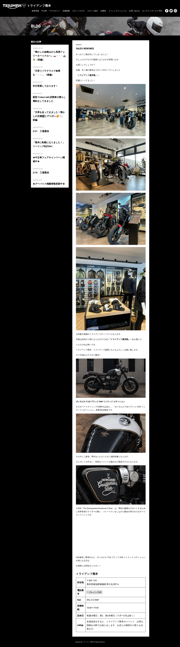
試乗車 (106, 11)
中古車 (50, 11)
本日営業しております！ (45, 84)
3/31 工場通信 (40, 125)
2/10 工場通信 (40, 166)
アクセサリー (61, 11)
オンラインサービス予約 (153, 11)
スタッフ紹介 (97, 11)
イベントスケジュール (120, 11)
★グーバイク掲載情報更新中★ (48, 177)
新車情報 (42, 11)
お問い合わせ (136, 11)
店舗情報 (71, 11)
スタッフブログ (83, 11)
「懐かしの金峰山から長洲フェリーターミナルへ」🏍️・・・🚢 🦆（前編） (50, 55)
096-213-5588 (95, 591)
